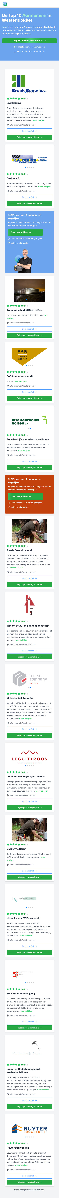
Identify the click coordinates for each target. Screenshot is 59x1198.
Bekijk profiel (29, 131)
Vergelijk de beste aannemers (29, 40)
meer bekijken (39, 120)
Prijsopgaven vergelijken (29, 137)
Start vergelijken (21, 232)
